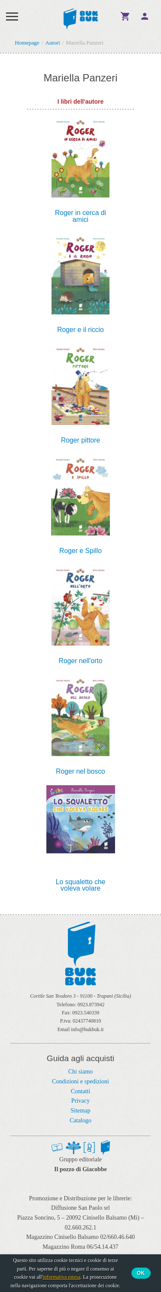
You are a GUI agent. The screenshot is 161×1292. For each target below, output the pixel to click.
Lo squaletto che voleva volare (81, 885)
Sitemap (81, 1110)
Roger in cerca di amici (80, 216)
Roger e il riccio (80, 329)
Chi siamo (80, 1071)
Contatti (80, 1091)
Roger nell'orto (81, 661)
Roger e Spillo (80, 550)
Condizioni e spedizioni (80, 1081)
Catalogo (80, 1120)
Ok (141, 1273)
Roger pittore (80, 440)
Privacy (80, 1101)
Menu (12, 16)
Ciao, (144, 16)
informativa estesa (62, 1277)
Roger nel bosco (80, 771)
